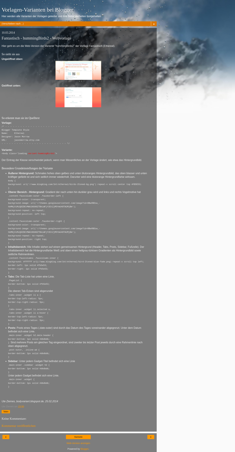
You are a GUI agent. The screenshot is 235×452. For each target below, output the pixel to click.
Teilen (5, 411)
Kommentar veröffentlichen (19, 425)
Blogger (85, 448)
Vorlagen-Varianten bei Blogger (37, 10)
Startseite (78, 437)
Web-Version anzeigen (78, 443)
